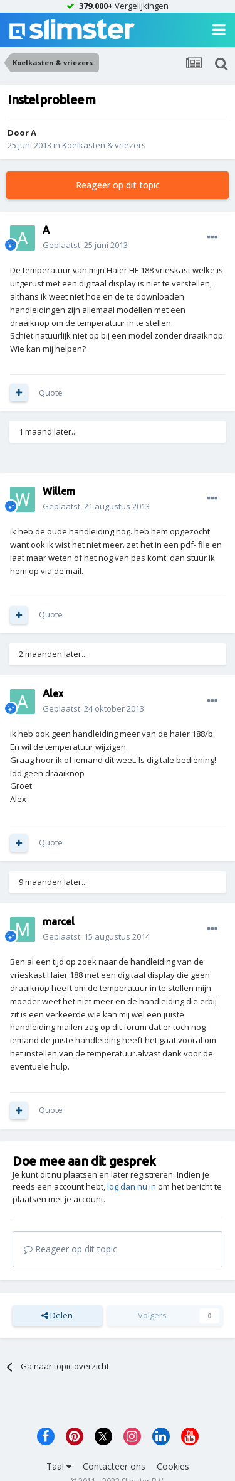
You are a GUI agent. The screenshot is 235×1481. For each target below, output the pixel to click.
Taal (58, 1466)
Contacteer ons (114, 1466)
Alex (53, 693)
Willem (59, 491)
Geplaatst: (85, 245)
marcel (59, 921)
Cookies (173, 1466)
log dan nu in (131, 1186)
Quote (51, 392)
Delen (57, 1315)
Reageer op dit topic (118, 185)
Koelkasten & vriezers (104, 145)
